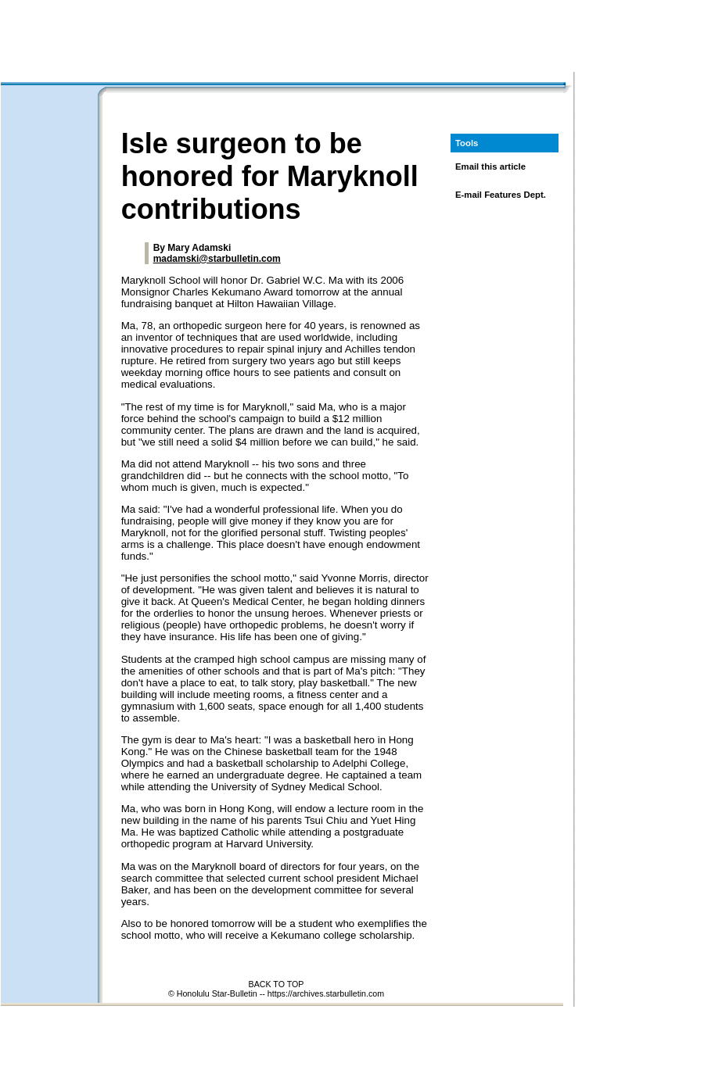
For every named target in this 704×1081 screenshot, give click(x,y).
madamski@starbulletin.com (217, 258)
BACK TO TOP (276, 984)
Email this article (490, 166)
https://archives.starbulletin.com (326, 993)
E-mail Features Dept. (500, 194)
